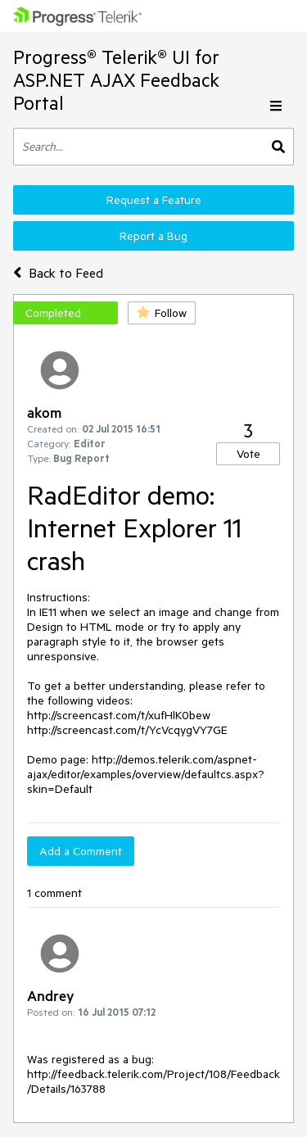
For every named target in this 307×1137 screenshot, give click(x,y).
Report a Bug (153, 236)
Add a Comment (80, 851)
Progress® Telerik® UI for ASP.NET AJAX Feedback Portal (116, 80)
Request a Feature (153, 200)
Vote (248, 453)
